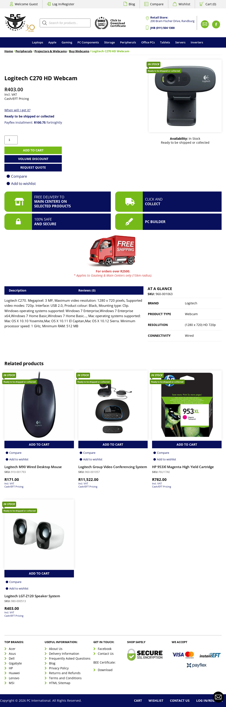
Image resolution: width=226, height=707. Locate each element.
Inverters (197, 42)
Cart (138, 700)
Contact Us (106, 653)
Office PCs (148, 42)
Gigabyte (15, 663)
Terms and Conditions (65, 678)
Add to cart (33, 150)
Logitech (191, 303)
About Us (55, 649)
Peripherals (128, 42)
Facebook (104, 649)
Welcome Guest (26, 4)
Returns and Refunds (65, 673)
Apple (52, 42)
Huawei (14, 673)
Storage (109, 42)
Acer (12, 649)
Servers (180, 42)
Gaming (67, 42)
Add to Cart (39, 444)
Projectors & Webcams (50, 51)
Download (105, 670)
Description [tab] (17, 290)
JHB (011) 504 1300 (162, 28)
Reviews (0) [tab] (87, 290)
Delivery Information (64, 653)
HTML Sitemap (59, 683)
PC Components (88, 42)
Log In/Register (63, 4)
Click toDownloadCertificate (118, 23)
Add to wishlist (23, 183)
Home (8, 51)
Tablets (165, 42)
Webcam (191, 314)
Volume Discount (33, 159)
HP (11, 668)
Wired (189, 335)
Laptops (37, 42)
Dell (12, 658)
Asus (12, 653)
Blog (132, 4)
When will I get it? (17, 110)
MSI (11, 683)
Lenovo (14, 678)
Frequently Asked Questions (69, 658)
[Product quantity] (11, 140)
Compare (157, 4)
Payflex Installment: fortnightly (33, 122)
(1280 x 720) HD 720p (200, 325)
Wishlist (184, 4)
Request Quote (33, 167)
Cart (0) (210, 4)
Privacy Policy (59, 668)
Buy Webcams (79, 51)
